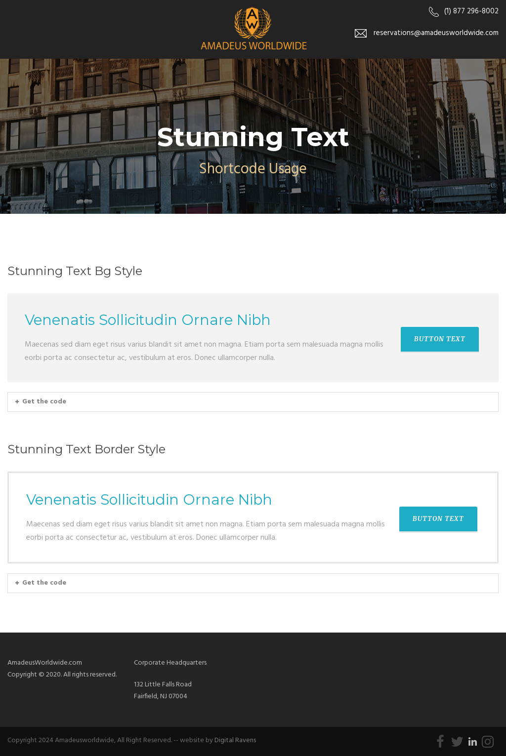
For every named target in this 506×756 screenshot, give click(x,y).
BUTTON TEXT (439, 339)
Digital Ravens (235, 740)
